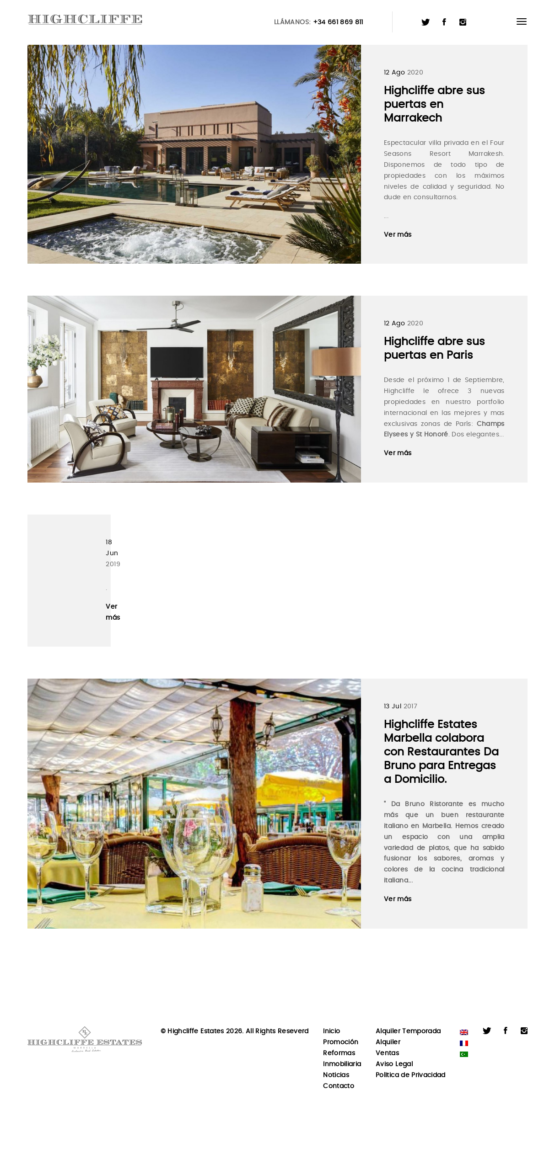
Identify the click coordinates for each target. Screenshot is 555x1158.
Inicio (331, 1031)
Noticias (336, 1075)
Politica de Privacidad (411, 1075)
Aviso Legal (394, 1064)
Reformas (339, 1053)
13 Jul (392, 706)
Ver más (397, 235)
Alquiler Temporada (408, 1031)
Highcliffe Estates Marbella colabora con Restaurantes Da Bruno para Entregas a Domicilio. (441, 752)
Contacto (338, 1086)
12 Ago (394, 72)
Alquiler (388, 1042)
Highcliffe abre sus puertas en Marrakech (434, 104)
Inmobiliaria (342, 1064)
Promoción (340, 1042)
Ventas (387, 1053)
